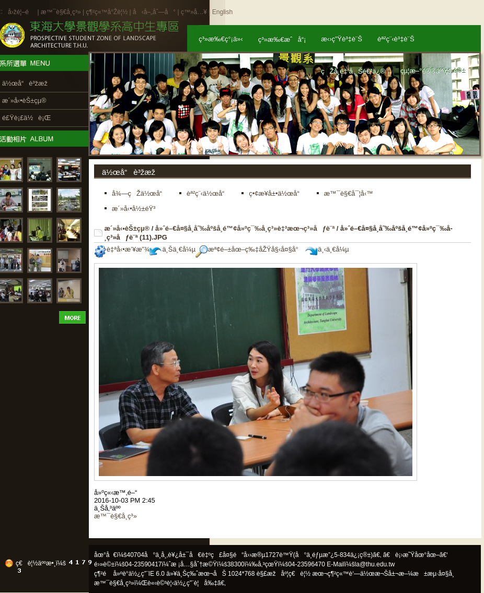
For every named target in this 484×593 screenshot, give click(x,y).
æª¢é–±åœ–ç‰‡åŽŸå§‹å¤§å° (249, 249)
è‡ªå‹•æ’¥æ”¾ (121, 249)
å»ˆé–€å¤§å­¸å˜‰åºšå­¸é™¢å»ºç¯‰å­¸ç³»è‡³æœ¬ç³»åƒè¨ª (245, 228)
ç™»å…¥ (194, 12)
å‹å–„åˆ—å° (154, 12)
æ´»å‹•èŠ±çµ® (127, 228)
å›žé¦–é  (22, 12)
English (222, 12)
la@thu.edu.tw (375, 564)
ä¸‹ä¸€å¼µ (327, 249)
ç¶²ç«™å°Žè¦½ (107, 12)
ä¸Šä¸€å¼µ (172, 249)
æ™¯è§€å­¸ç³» (62, 12)
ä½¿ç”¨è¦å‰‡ (195, 583)
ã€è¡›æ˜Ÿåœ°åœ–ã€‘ (415, 555)
